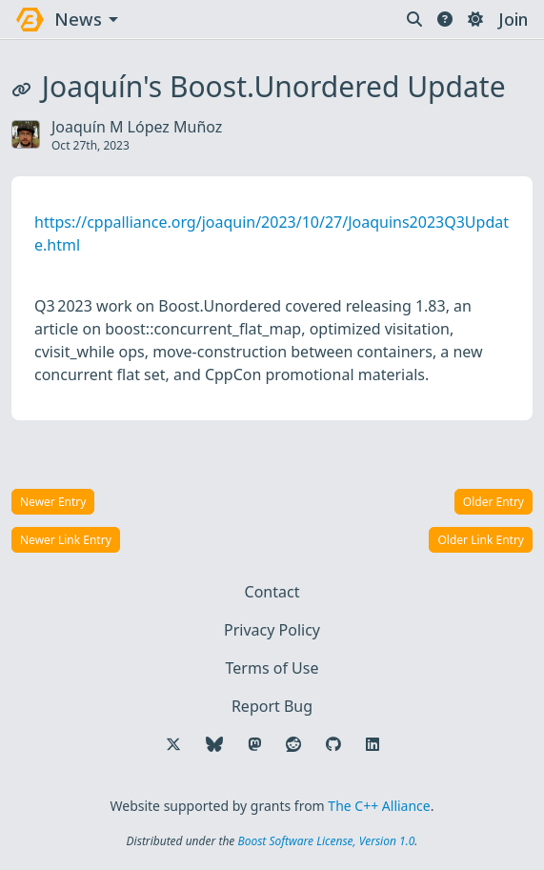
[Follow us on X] (173, 744)
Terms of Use (272, 668)
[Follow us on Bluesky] (214, 744)
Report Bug (272, 706)
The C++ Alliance (379, 806)
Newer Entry (53, 502)
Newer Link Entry (65, 540)
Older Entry (493, 502)
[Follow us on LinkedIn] (372, 744)
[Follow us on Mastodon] (254, 744)
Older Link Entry (480, 540)
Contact (272, 591)
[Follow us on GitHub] (333, 744)
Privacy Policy (272, 629)
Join (513, 19)
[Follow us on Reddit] (293, 744)
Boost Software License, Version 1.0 (325, 841)
